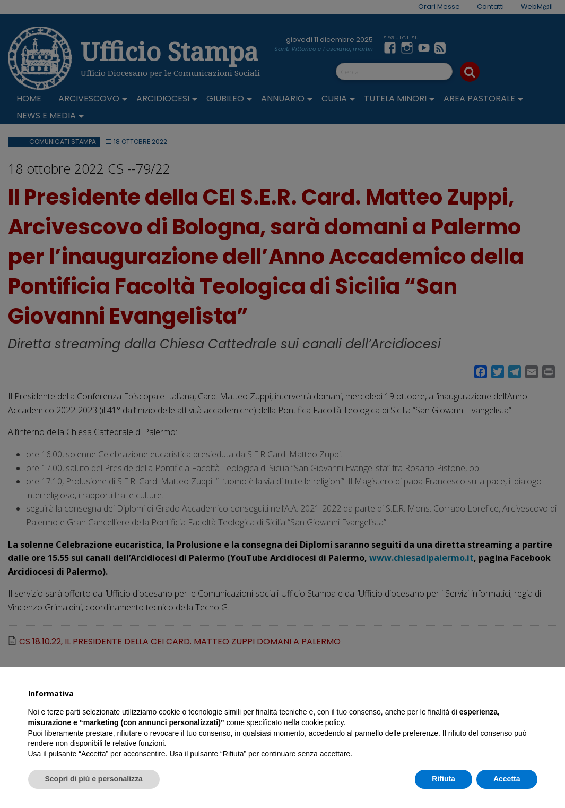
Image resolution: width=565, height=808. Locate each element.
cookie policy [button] (322, 722)
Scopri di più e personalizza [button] (94, 779)
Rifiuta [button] (443, 779)
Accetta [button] (506, 779)
